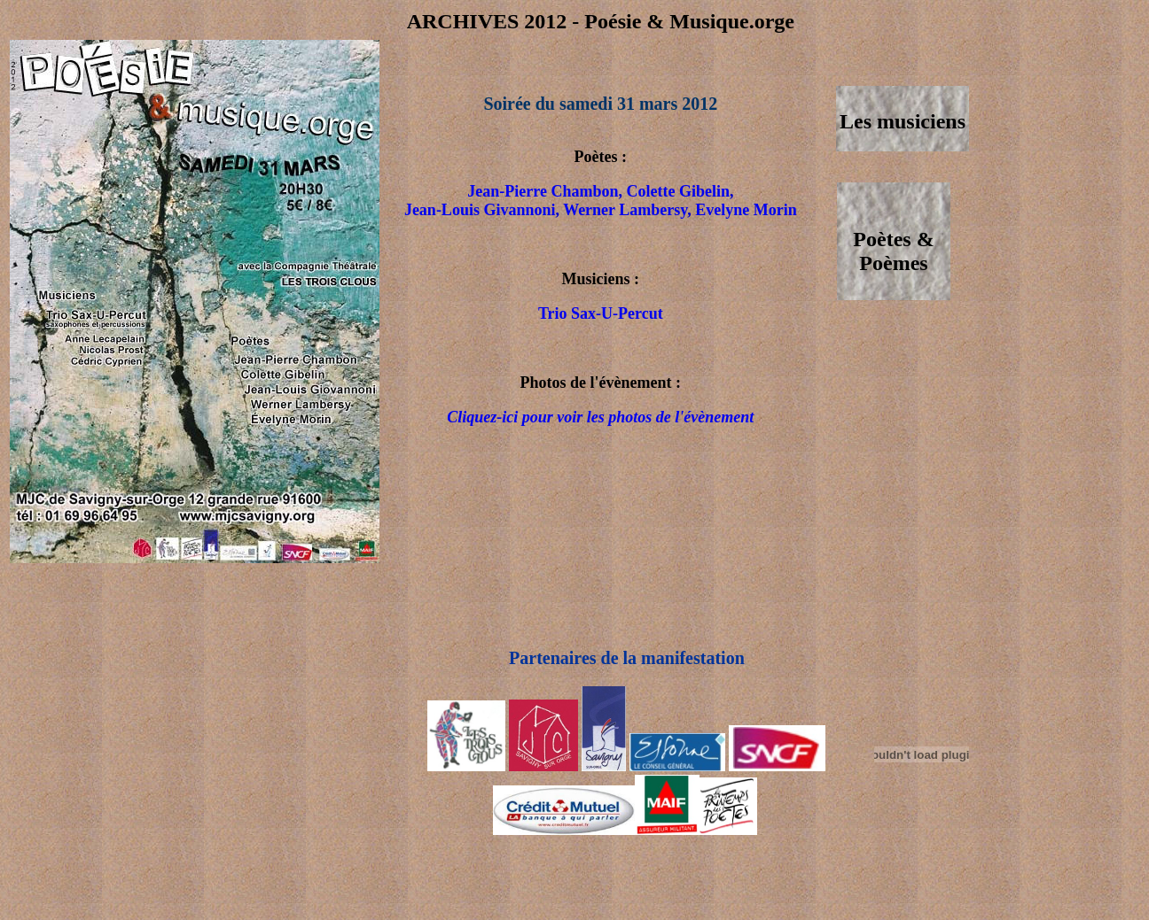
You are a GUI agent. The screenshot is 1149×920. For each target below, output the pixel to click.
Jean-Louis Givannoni (480, 210)
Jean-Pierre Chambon (542, 191)
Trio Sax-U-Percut (600, 313)
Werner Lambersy (625, 210)
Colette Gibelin (677, 191)
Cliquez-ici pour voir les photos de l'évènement (600, 417)
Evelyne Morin (746, 210)
